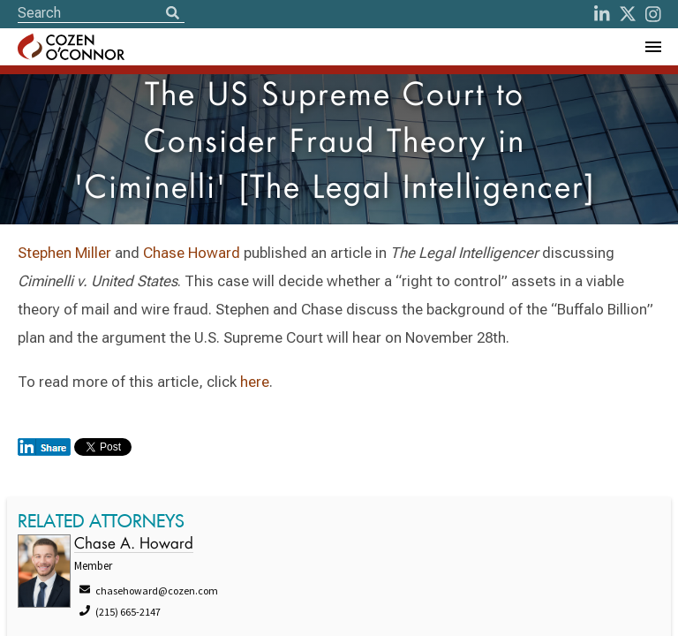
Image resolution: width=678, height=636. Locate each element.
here (254, 381)
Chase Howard (191, 252)
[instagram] (653, 14)
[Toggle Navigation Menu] (652, 46)
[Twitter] (628, 14)
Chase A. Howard (133, 544)
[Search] (172, 14)
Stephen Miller (64, 252)
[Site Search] (101, 13)
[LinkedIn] (602, 14)
